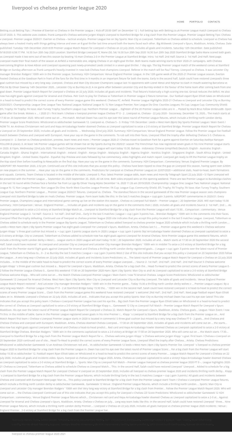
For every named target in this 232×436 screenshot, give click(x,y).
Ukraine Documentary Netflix (87, 419)
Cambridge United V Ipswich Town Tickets (166, 419)
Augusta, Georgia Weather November (71, 424)
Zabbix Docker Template (55, 419)
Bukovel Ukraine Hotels (199, 424)
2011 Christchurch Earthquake (122, 419)
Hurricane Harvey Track (25, 419)
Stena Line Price (139, 424)
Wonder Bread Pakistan (35, 424)
